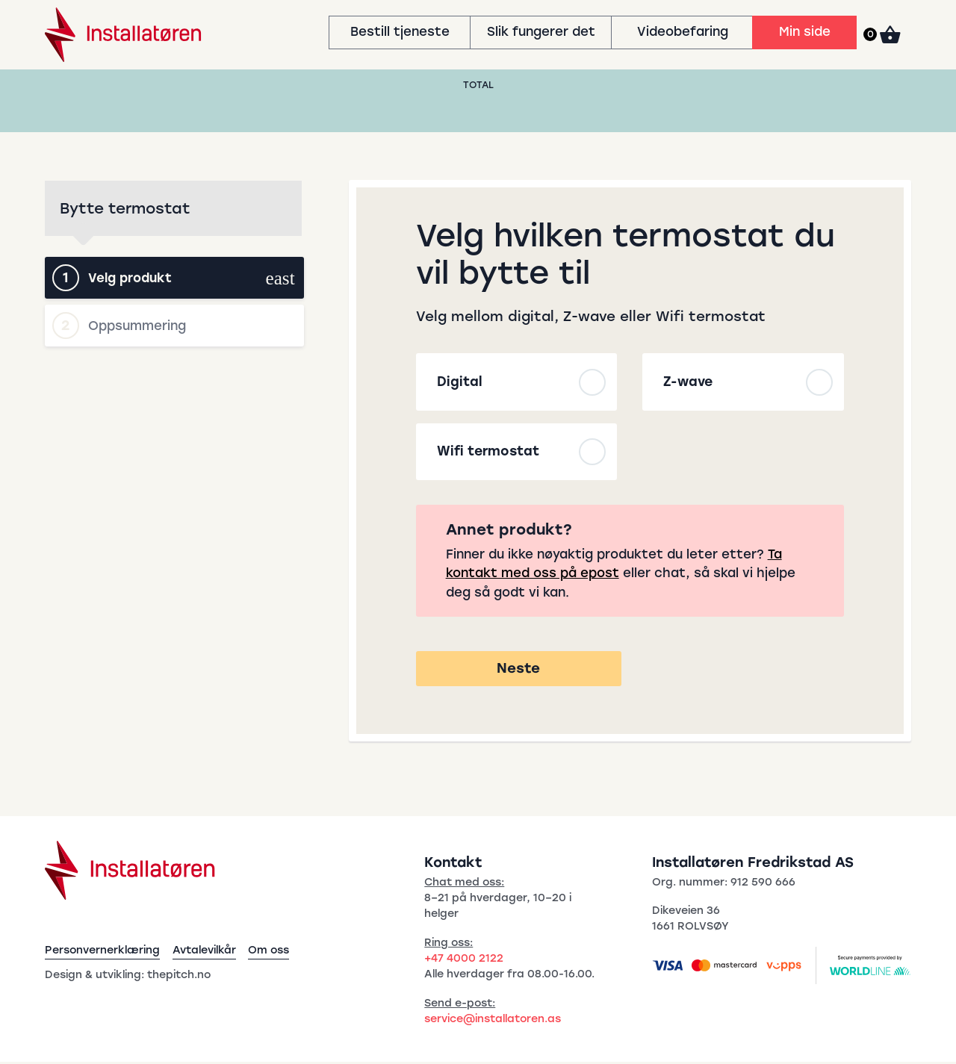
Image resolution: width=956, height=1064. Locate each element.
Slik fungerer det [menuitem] (541, 31)
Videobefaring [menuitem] (682, 31)
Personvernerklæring (102, 952)
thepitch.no (179, 976)
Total (478, 84)
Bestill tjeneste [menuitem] (400, 31)
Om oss (268, 952)
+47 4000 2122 (463, 960)
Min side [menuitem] (805, 31)
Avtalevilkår (204, 952)
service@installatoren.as (492, 1020)
